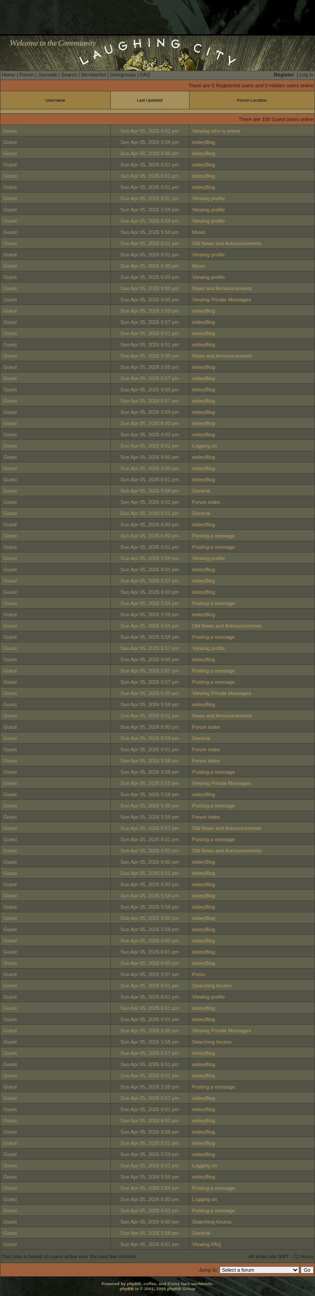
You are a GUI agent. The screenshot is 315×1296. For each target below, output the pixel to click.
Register (284, 74)
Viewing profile (208, 198)
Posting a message (213, 535)
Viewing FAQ (206, 1244)
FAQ (145, 74)
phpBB (127, 1288)
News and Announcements (222, 288)
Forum (26, 74)
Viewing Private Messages (221, 299)
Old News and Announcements (226, 243)
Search (69, 74)
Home (8, 74)
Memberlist (93, 74)
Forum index (206, 502)
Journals (47, 74)
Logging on (204, 445)
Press (198, 974)
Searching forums (212, 985)
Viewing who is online (216, 131)
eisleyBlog (203, 142)
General (201, 490)
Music (198, 232)
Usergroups (123, 74)
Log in (306, 74)
